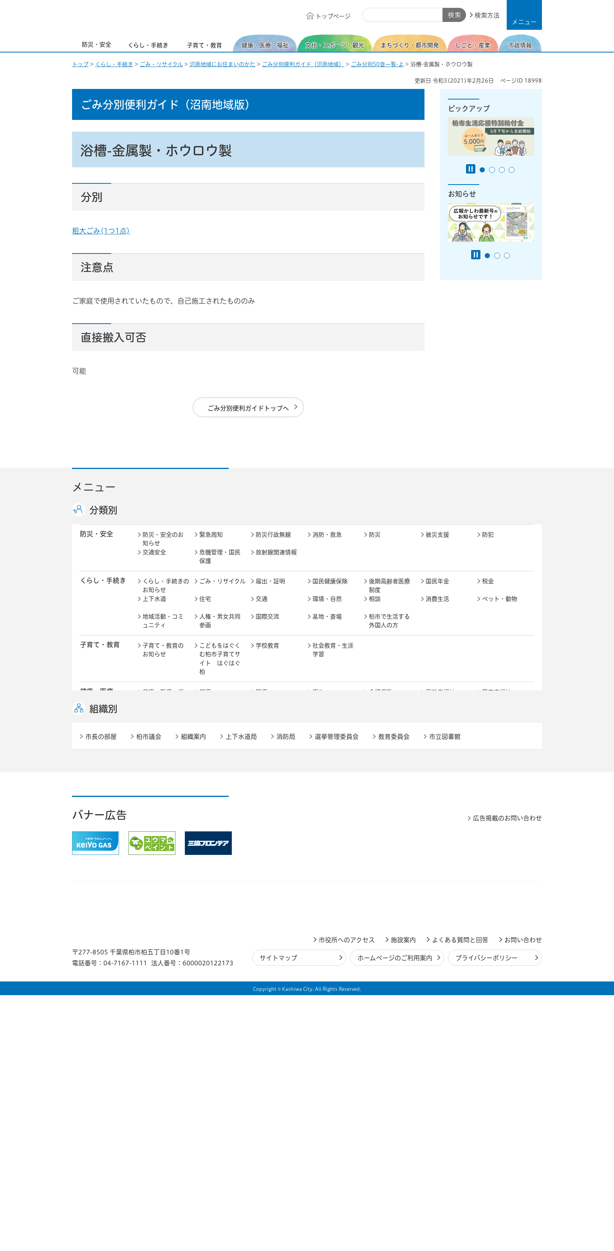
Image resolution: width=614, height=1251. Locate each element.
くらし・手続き (114, 64)
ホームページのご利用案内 (395, 1214)
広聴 (148, 878)
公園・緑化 (440, 785)
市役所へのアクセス (347, 1196)
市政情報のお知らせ (163, 864)
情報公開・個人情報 (276, 882)
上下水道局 (241, 992)
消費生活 (437, 607)
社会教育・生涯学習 (333, 658)
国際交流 (267, 625)
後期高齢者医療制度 (389, 594)
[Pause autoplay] (471, 169)
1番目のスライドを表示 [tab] (482, 170)
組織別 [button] (103, 964)
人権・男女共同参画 (219, 629)
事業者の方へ (160, 924)
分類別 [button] (103, 510)
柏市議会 (148, 992)
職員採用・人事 (446, 860)
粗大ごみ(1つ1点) (101, 230)
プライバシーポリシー (486, 1214)
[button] (524, 15)
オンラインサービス (502, 882)
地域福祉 (154, 718)
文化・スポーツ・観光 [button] (106, 751)
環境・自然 (327, 607)
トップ (80, 64)
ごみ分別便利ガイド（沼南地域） (303, 64)
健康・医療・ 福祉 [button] (100, 704)
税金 (488, 589)
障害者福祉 (496, 700)
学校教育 (267, 654)
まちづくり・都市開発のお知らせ (166, 789)
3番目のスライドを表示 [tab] (502, 170)
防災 (375, 543)
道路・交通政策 (219, 802)
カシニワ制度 (499, 785)
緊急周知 (211, 543)
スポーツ (267, 747)
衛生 (318, 700)
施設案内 (403, 1196)
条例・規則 (157, 895)
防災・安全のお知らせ (163, 547)
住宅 (205, 607)
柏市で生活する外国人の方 (389, 629)
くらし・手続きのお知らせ (166, 594)
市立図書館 (444, 992)
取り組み (380, 718)
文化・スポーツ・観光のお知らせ (163, 756)
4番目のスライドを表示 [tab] (512, 170)
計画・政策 (327, 860)
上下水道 (154, 607)
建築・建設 (157, 802)
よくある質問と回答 (460, 1196)
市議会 (377, 878)
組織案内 (193, 992)
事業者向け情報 (333, 718)
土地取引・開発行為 (333, 806)
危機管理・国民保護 (219, 565)
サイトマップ (278, 1214)
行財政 (377, 860)
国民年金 (437, 589)
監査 (318, 878)
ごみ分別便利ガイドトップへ (248, 408)
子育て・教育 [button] (100, 653)
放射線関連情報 (276, 560)
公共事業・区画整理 (276, 806)
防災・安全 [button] (96, 542)
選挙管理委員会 (337, 992)
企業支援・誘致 (276, 831)
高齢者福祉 (440, 700)
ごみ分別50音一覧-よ (377, 64)
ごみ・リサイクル (161, 64)
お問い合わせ (523, 1196)
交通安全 (154, 560)
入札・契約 (383, 831)
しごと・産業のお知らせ (163, 835)
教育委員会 (440, 878)
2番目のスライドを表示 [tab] (492, 170)
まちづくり (213, 785)
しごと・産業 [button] (100, 830)
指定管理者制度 (446, 831)
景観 (375, 785)
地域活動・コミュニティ (163, 629)
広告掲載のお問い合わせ (507, 1074)
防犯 (488, 543)
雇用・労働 (214, 831)
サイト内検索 (371, 15)
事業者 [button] (90, 923)
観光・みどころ (333, 747)
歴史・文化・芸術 (219, 751)
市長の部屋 (214, 860)
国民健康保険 (330, 589)
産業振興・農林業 (333, 835)
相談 (375, 607)
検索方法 (487, 15)
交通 (261, 607)
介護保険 (380, 700)
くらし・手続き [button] (103, 588)
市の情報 (267, 860)
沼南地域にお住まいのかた (222, 64)
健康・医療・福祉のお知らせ (163, 704)
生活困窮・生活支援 (219, 722)
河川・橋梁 (383, 802)
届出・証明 (270, 589)
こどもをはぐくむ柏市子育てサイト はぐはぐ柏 (219, 667)
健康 (205, 700)
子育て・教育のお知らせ (163, 658)
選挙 (205, 878)
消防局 (285, 992)
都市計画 (267, 785)
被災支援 (437, 543)
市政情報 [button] (93, 859)
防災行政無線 (273, 543)
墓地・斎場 (327, 625)
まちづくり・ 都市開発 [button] (99, 788)
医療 (261, 700)
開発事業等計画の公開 (333, 789)
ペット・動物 (499, 607)
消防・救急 (327, 543)
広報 (488, 860)
